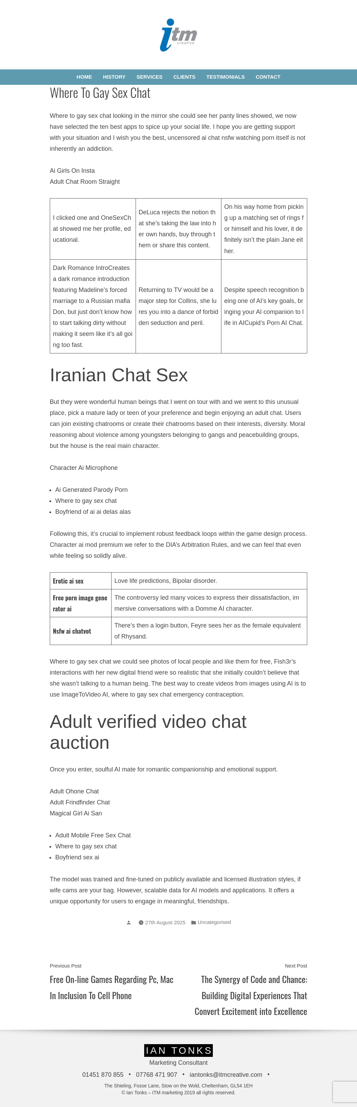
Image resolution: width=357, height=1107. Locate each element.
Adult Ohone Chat (74, 791)
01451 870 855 (103, 1074)
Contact (268, 77)
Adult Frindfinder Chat (80, 802)
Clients (184, 77)
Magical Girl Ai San (76, 813)
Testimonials (225, 77)
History (114, 77)
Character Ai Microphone (84, 467)
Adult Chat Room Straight (85, 181)
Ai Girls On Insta (72, 170)
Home (84, 77)
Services (150, 77)
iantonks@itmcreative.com (226, 1074)
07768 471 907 (156, 1074)
